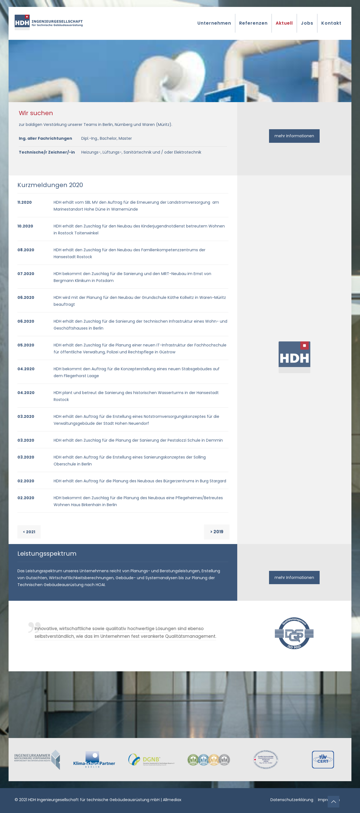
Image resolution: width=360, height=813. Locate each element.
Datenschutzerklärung (291, 799)
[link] (37, 759)
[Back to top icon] (333, 801)
